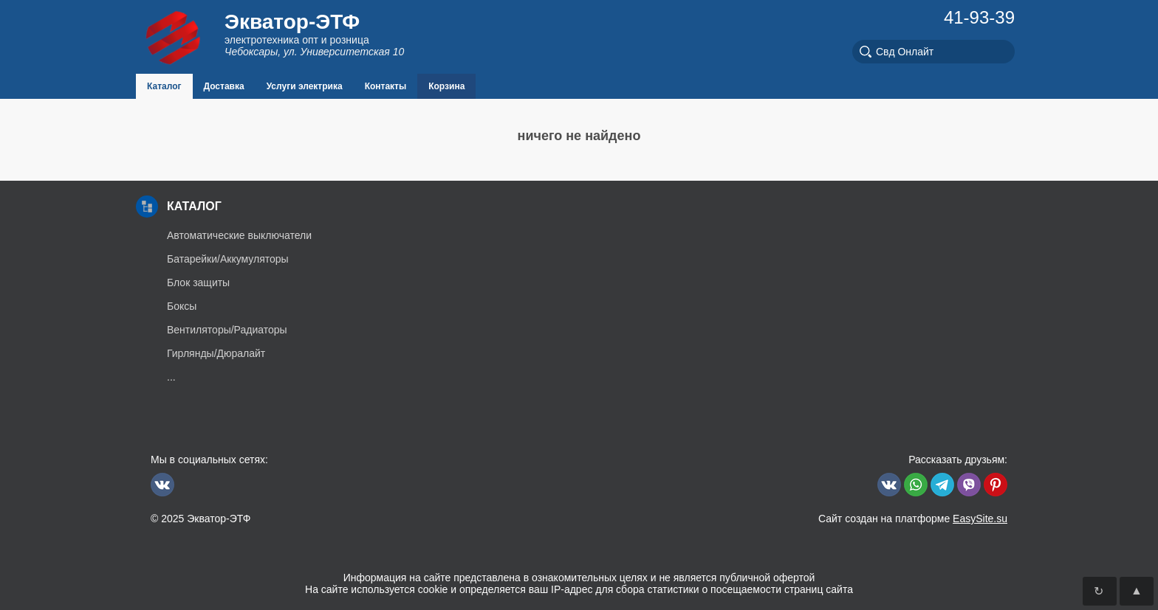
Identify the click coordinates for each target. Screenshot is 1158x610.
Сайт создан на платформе (912, 518)
